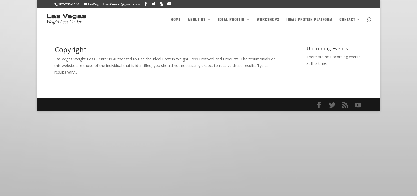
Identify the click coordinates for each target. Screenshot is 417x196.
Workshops (268, 19)
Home (176, 19)
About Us (197, 19)
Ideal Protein (231, 19)
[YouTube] (169, 4)
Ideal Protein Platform (309, 19)
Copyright (70, 49)
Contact (347, 19)
